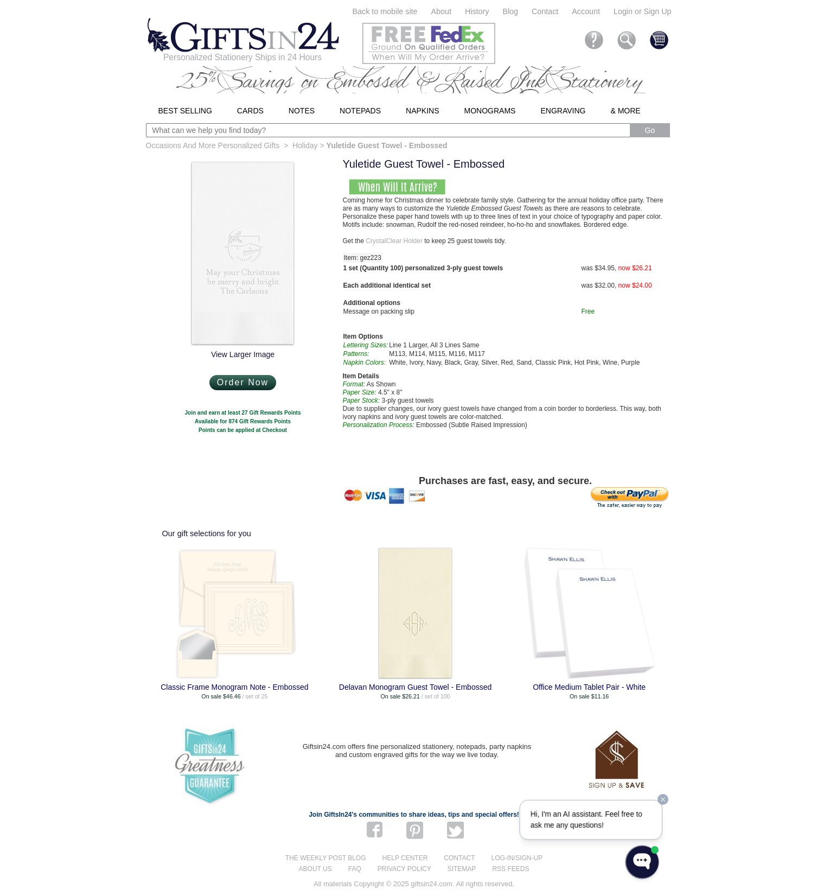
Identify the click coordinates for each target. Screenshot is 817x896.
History (477, 11)
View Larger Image (243, 354)
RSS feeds (510, 869)
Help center (405, 858)
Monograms (490, 110)
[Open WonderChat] (642, 862)
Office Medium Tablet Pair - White (589, 687)
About (441, 11)
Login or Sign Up (643, 11)
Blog (510, 11)
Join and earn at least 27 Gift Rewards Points (243, 413)
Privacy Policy (404, 869)
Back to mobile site (385, 11)
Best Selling (185, 110)
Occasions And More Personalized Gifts (213, 145)
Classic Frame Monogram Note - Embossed (234, 687)
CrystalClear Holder (394, 241)
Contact (545, 11)
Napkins (422, 110)
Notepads (360, 110)
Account (586, 11)
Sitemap (462, 869)
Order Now (243, 382)
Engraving (562, 110)
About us (315, 869)
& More (625, 110)
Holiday (305, 145)
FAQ (354, 869)
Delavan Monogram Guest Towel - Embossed (415, 687)
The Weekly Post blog (325, 858)
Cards (250, 110)
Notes (302, 110)
